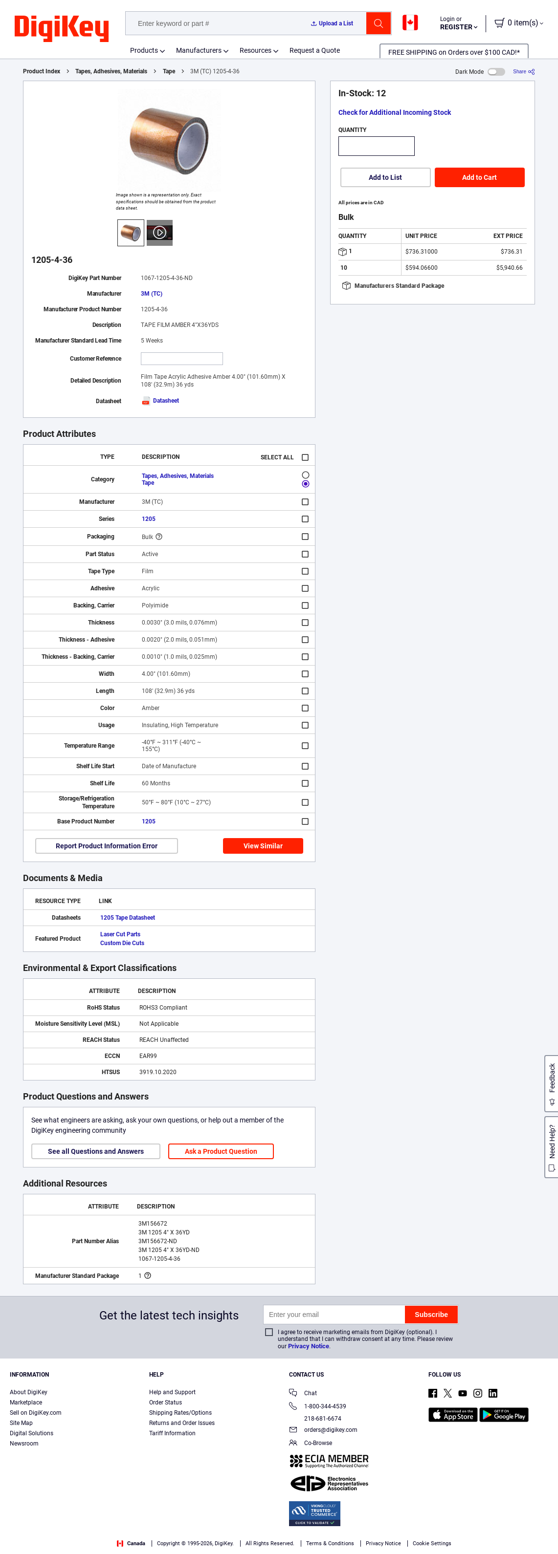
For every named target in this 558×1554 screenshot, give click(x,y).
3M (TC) (151, 293)
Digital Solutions (31, 1433)
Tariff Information (172, 1433)
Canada (131, 1543)
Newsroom (24, 1443)
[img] (62, 29)
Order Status (165, 1402)
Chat (303, 1394)
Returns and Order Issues (182, 1423)
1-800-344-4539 (317, 1407)
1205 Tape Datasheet (127, 917)
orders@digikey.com (323, 1430)
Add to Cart (479, 177)
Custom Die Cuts (122, 943)
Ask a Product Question (221, 1151)
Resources (255, 50)
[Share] (524, 71)
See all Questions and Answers (96, 1151)
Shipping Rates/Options (180, 1412)
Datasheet (160, 400)
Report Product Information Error (106, 846)
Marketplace (26, 1402)
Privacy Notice (308, 1346)
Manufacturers (199, 50)
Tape (169, 71)
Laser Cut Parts (120, 934)
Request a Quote (315, 50)
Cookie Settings (432, 1543)
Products (144, 50)
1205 (149, 519)
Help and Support (172, 1392)
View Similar (263, 846)
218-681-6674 (315, 1418)
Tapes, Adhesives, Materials (111, 71)
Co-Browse (310, 1443)
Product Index (41, 71)
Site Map (21, 1423)
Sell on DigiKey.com (36, 1412)
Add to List (385, 177)
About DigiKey (28, 1392)
